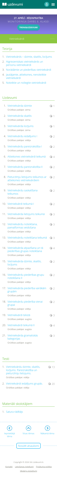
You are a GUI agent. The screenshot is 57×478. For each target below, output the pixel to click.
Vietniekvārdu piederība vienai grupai (25, 303)
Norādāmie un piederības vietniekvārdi (28, 69)
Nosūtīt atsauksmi (28, 446)
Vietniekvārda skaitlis (20, 115)
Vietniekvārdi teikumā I (21, 203)
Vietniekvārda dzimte (20, 105)
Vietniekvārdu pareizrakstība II (25, 166)
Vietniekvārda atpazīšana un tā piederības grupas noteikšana (25, 249)
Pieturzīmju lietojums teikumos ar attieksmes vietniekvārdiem (27, 178)
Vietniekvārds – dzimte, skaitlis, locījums (29, 56)
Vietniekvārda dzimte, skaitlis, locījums (24, 263)
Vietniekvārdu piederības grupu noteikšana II (26, 276)
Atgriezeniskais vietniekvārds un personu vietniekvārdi (24, 63)
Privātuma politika (44, 466)
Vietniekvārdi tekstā (19, 315)
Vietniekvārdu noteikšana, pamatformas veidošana (22, 225)
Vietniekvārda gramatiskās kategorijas (23, 337)
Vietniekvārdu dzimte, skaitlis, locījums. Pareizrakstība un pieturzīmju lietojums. (23, 370)
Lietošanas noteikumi (24, 466)
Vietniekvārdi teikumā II (21, 325)
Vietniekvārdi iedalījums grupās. (24, 383)
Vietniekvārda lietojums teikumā (26, 214)
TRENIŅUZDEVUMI (28, 27)
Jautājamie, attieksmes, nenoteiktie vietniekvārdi (26, 76)
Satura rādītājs (14, 411)
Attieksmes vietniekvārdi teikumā (27, 156)
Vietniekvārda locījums (21, 126)
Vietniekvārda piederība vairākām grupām (27, 289)
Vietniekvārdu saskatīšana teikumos (22, 192)
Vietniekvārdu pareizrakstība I (25, 146)
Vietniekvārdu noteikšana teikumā (27, 237)
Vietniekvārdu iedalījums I (22, 136)
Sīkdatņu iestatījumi (28, 471)
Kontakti (9, 466)
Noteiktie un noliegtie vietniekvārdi (26, 82)
